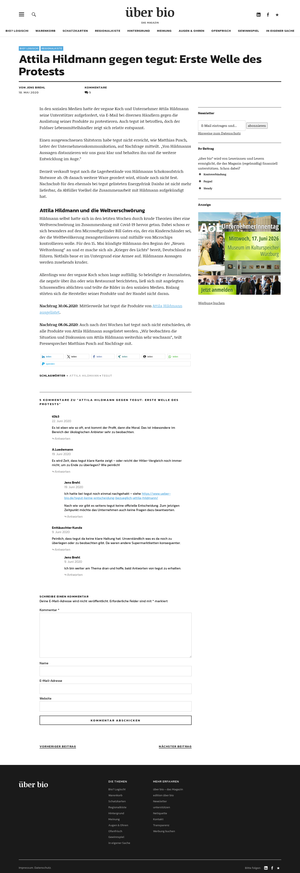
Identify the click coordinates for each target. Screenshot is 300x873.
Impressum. (26, 868)
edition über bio (163, 795)
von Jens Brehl (32, 87)
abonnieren (257, 125)
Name (44, 663)
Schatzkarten (75, 30)
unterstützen (161, 807)
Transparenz (161, 825)
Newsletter (160, 801)
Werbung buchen (211, 302)
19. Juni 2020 (61, 453)
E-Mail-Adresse (51, 680)
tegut (107, 375)
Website (46, 698)
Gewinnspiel (248, 30)
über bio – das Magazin (168, 789)
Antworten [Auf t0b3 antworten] (62, 438)
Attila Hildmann (84, 375)
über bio (150, 11)
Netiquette (160, 813)
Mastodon (277, 14)
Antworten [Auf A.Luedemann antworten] (62, 471)
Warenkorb (45, 30)
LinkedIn (258, 14)
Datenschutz (42, 868)
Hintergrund (138, 30)
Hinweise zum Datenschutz (219, 133)
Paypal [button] (205, 181)
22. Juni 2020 (61, 420)
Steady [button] (205, 188)
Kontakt (158, 819)
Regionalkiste (107, 30)
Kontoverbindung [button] (212, 174)
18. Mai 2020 (29, 92)
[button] (52, 356)
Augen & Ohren (191, 30)
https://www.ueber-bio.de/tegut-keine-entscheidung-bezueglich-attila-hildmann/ (117, 496)
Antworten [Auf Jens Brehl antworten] (75, 516)
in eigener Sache (280, 30)
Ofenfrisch (221, 30)
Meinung (164, 30)
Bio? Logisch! (17, 30)
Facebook (267, 14)
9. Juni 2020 (61, 531)
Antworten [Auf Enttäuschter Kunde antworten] (62, 549)
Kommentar (49, 609)
